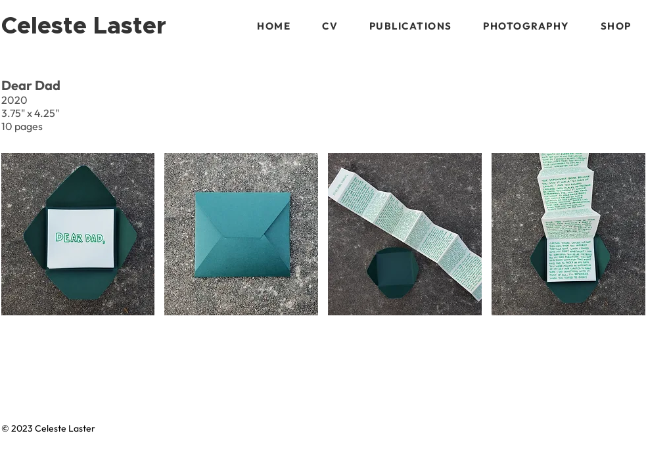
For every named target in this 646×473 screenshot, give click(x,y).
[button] (410, 26)
